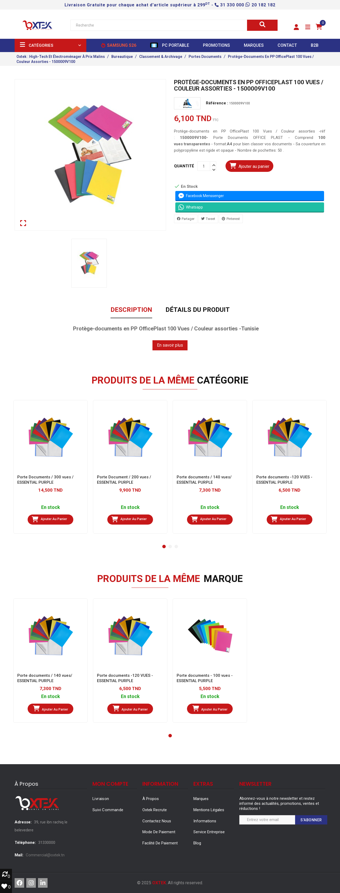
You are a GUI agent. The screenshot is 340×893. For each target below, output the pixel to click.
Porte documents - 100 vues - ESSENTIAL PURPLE (205, 678)
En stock (50, 507)
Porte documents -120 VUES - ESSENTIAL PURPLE (284, 480)
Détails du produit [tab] (197, 310)
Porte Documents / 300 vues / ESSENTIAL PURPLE (45, 480)
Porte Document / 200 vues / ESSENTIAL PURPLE (124, 480)
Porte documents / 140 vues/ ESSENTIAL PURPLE (204, 480)
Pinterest (233, 219)
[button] (296, 27)
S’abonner (311, 820)
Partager (188, 219)
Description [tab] (131, 310)
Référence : (217, 103)
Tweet (210, 219)
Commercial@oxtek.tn (45, 855)
